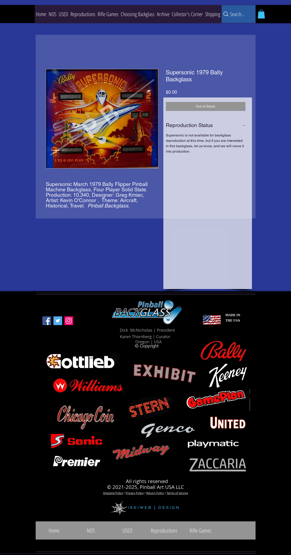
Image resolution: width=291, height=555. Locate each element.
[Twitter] (57, 320)
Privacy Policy (135, 493)
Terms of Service (177, 493)
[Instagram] (68, 320)
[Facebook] (46, 320)
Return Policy (155, 493)
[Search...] (238, 14)
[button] (82, 14)
